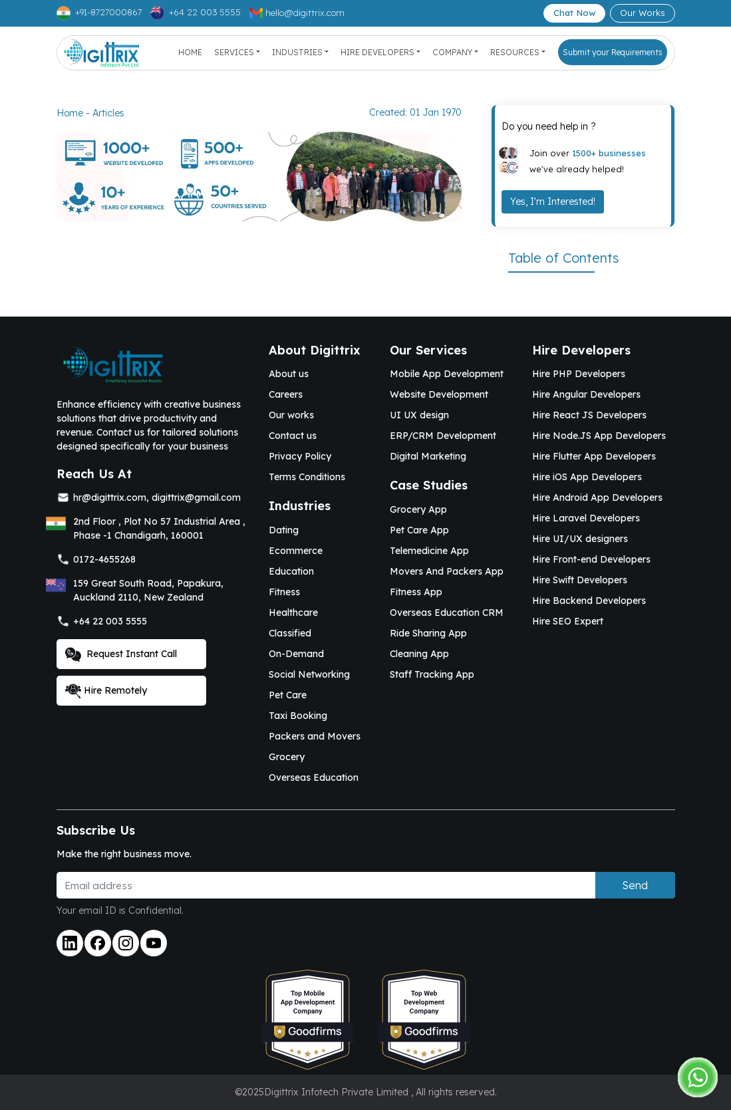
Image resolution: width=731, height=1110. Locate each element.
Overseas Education (314, 777)
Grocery (287, 757)
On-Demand (296, 654)
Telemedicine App (429, 551)
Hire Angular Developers (586, 394)
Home (190, 52)
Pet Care (288, 695)
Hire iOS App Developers (587, 477)
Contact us (293, 436)
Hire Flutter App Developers (594, 456)
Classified (290, 633)
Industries (297, 52)
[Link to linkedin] (70, 943)
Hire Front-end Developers (591, 559)
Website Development (439, 394)
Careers (286, 394)
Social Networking (309, 674)
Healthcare (293, 613)
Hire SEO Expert (567, 621)
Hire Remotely (106, 691)
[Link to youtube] (153, 943)
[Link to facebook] (97, 943)
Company (452, 52)
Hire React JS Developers (589, 415)
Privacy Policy (300, 456)
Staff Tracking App (432, 674)
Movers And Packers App (447, 571)
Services (234, 52)
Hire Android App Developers (597, 497)
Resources (514, 52)
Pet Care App (419, 530)
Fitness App (416, 592)
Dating (284, 530)
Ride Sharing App (428, 633)
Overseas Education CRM (447, 613)
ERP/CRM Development (443, 436)
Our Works (642, 12)
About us (289, 374)
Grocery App (418, 509)
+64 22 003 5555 (110, 621)
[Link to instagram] (125, 943)
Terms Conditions (307, 477)
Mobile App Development (447, 374)
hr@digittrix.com (109, 497)
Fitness (284, 592)
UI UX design (419, 415)
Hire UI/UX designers (580, 539)
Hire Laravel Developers (586, 518)
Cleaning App (419, 654)
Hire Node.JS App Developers (599, 436)
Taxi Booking (298, 716)
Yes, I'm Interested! (552, 202)
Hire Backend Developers (589, 601)
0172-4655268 (104, 559)
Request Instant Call (121, 654)
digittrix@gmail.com (196, 497)
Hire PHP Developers (578, 374)
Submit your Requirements (612, 52)
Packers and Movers (315, 736)
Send (635, 885)
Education (291, 571)
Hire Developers (377, 52)
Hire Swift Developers (579, 580)
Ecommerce (296, 551)
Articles (108, 113)
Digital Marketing (428, 456)
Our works (291, 415)
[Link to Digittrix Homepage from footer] (113, 362)
